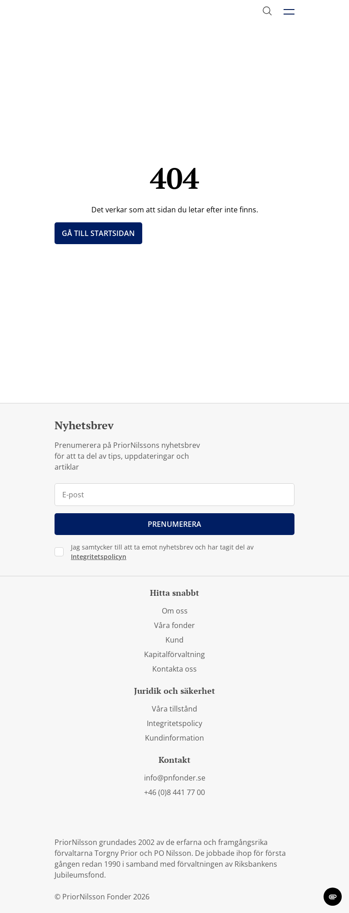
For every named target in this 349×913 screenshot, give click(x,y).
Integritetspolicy (174, 723)
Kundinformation (174, 738)
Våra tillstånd (174, 709)
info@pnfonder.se (174, 778)
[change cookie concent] (333, 897)
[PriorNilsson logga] (98, 12)
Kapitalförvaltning (174, 654)
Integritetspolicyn (98, 556)
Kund (174, 640)
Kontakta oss (174, 669)
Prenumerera (174, 524)
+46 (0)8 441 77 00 (174, 792)
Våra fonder (174, 625)
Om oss (175, 611)
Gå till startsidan (98, 233)
